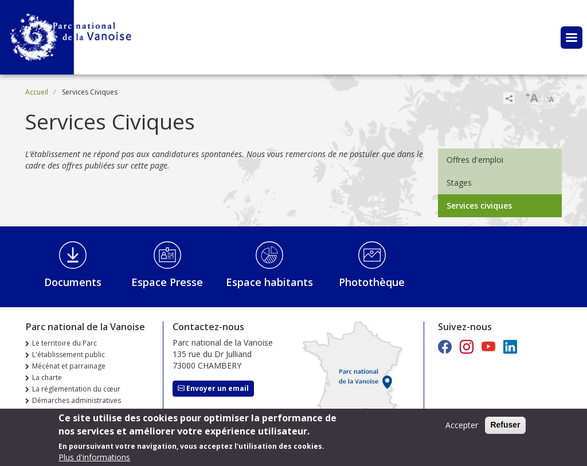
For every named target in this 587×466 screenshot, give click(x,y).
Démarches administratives (76, 400)
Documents (72, 282)
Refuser (505, 428)
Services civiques (479, 205)
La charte (47, 377)
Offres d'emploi (475, 159)
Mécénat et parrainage (68, 366)
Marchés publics (58, 412)
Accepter (461, 428)
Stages (459, 182)
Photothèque (372, 282)
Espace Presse (167, 282)
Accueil (36, 92)
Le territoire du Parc (64, 343)
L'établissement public (68, 354)
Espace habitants (269, 282)
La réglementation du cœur (76, 389)
